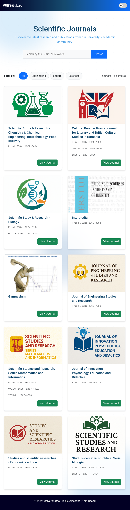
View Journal (47, 162)
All (23, 75)
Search (99, 54)
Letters (57, 75)
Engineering (39, 75)
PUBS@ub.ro (12, 5)
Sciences (74, 75)
